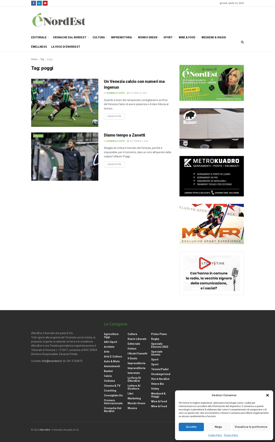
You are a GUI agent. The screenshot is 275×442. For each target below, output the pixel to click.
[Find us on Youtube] (45, 3)
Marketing (134, 398)
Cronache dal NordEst (69, 37)
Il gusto (132, 358)
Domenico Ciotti (116, 93)
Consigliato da (113, 395)
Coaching (110, 390)
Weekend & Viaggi (213, 37)
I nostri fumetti (137, 353)
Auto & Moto (112, 361)
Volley (155, 388)
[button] (267, 395)
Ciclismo (109, 380)
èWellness (39, 46)
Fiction (132, 348)
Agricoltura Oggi (111, 336)
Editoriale (39, 37)
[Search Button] (242, 42)
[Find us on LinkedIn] (39, 3)
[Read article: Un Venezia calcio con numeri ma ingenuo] (64, 103)
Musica (132, 408)
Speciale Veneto (156, 353)
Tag (42, 59)
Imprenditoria (121, 37)
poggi (50, 59)
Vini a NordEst (160, 378)
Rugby (155, 338)
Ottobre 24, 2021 (137, 93)
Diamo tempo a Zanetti (124, 135)
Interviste (134, 372)
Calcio (38, 82)
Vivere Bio (157, 383)
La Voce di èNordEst (65, 46)
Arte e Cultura (113, 356)
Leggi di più (116, 115)
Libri (130, 393)
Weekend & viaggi (158, 395)
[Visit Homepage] (63, 19)
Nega (218, 427)
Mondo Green (147, 37)
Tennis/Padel (159, 369)
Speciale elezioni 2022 (159, 345)
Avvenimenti (112, 366)
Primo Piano (159, 334)
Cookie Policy (215, 435)
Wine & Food (187, 37)
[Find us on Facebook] (33, 3)
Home (34, 59)
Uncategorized (160, 374)
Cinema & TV (112, 385)
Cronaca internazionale (113, 402)
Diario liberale (137, 338)
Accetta (191, 427)
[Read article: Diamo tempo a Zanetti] (64, 156)
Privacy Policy (231, 435)
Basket (108, 371)
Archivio (109, 346)
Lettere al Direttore (134, 387)
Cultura (99, 37)
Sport (168, 37)
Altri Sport (110, 341)
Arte (107, 351)
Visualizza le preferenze (251, 427)
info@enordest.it (52, 361)
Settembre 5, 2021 (137, 141)
